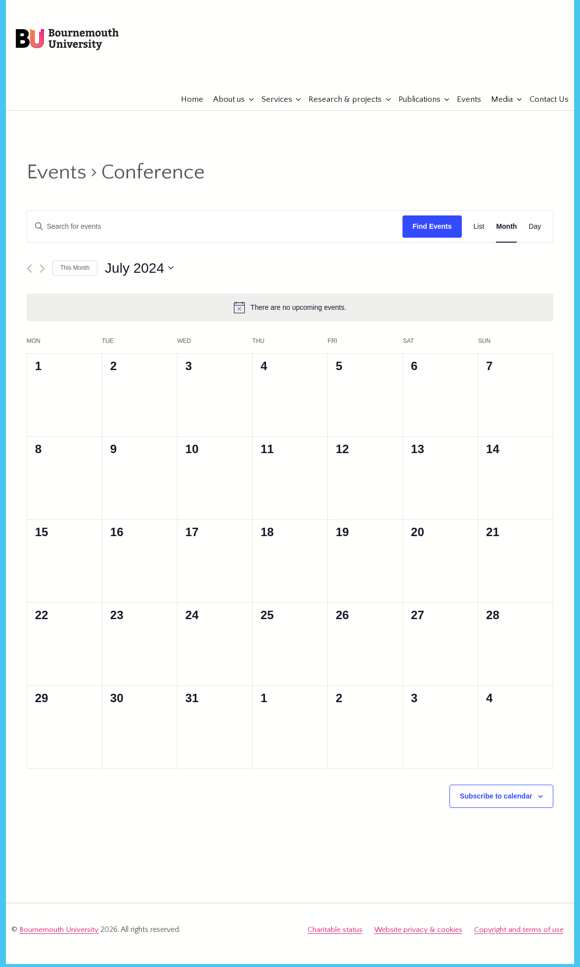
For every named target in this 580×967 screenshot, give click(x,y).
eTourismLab (499, 73)
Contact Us (544, 103)
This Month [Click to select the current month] (74, 272)
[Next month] (42, 272)
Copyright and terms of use (519, 933)
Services (272, 103)
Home (188, 103)
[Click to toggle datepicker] (139, 272)
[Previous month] (29, 272)
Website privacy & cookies (418, 933)
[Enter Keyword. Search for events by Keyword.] (214, 231)
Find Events (431, 231)
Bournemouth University (78, 42)
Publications (415, 103)
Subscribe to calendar (496, 800)
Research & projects (341, 103)
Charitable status (335, 933)
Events (465, 103)
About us (225, 103)
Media (498, 103)
